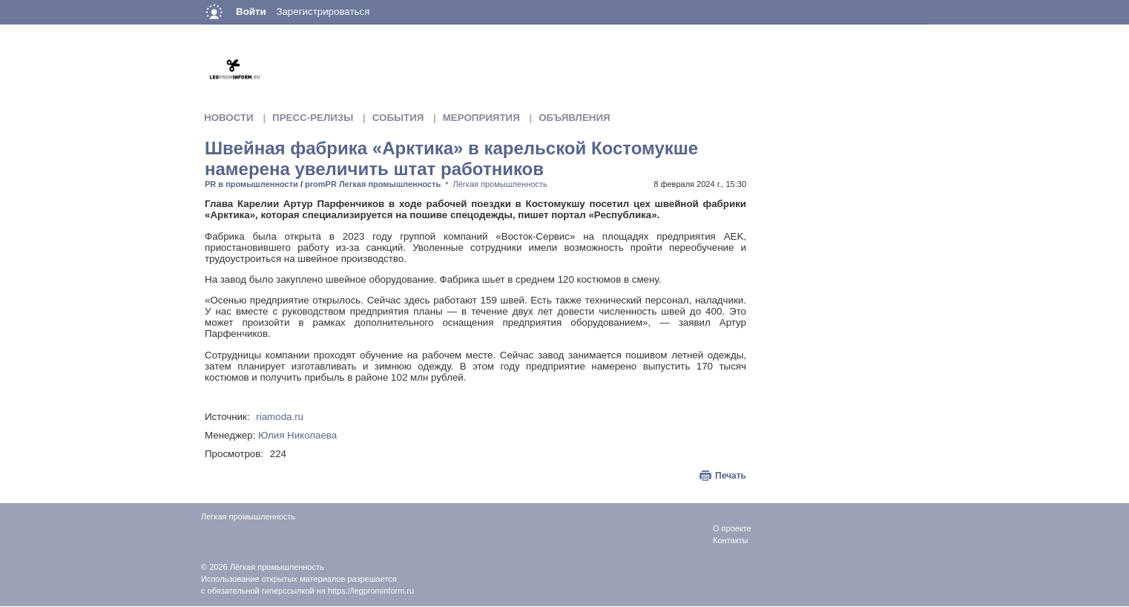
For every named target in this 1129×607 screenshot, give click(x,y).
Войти (251, 11)
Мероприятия (481, 117)
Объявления (574, 117)
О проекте (732, 528)
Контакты (730, 540)
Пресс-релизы (312, 117)
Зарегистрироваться (322, 11)
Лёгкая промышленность (500, 184)
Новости (229, 117)
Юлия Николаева (297, 435)
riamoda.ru (279, 416)
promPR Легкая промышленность (373, 184)
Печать (730, 475)
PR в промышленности (251, 184)
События (398, 117)
